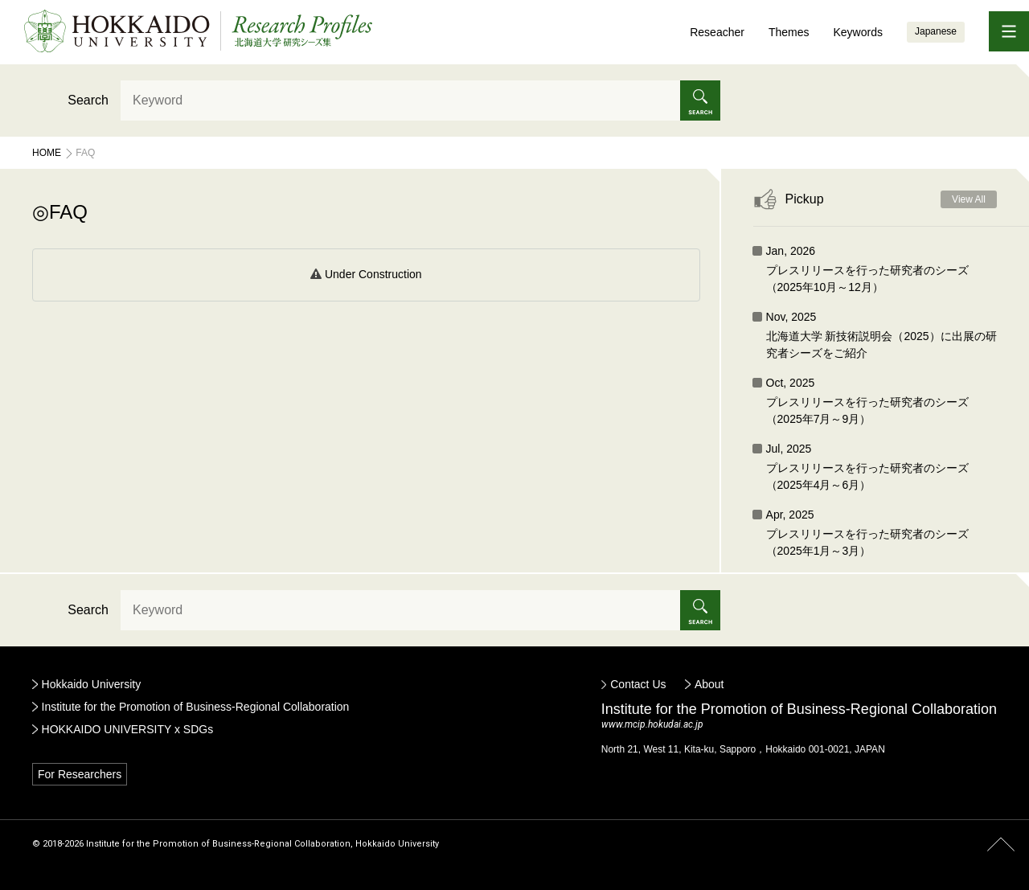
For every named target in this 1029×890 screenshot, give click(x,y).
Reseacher (717, 32)
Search (88, 100)
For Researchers (79, 774)
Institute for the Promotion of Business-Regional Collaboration (196, 706)
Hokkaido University (91, 684)
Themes (789, 32)
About (709, 684)
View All (969, 199)
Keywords (857, 32)
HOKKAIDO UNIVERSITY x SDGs (128, 729)
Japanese (936, 31)
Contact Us (638, 684)
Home (46, 152)
